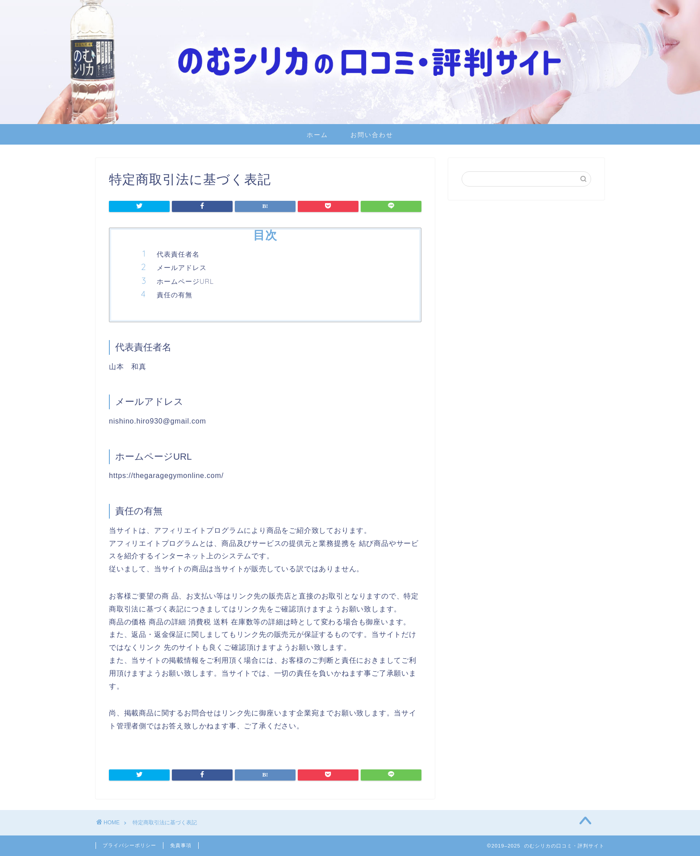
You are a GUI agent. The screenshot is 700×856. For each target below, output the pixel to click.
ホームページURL (185, 281)
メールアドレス (182, 267)
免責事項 (181, 845)
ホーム (317, 135)
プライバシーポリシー (129, 845)
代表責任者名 (178, 254)
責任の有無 (174, 295)
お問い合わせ (371, 135)
